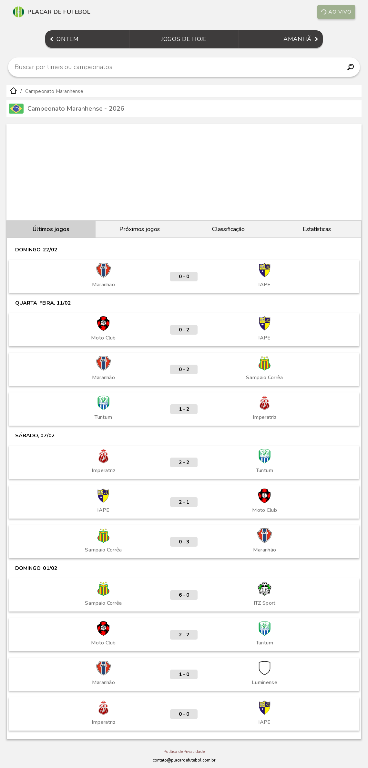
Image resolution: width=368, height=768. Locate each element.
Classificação (228, 229)
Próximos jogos (139, 229)
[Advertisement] (184, 172)
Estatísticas (317, 229)
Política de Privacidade (184, 751)
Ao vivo (336, 11)
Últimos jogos (51, 229)
